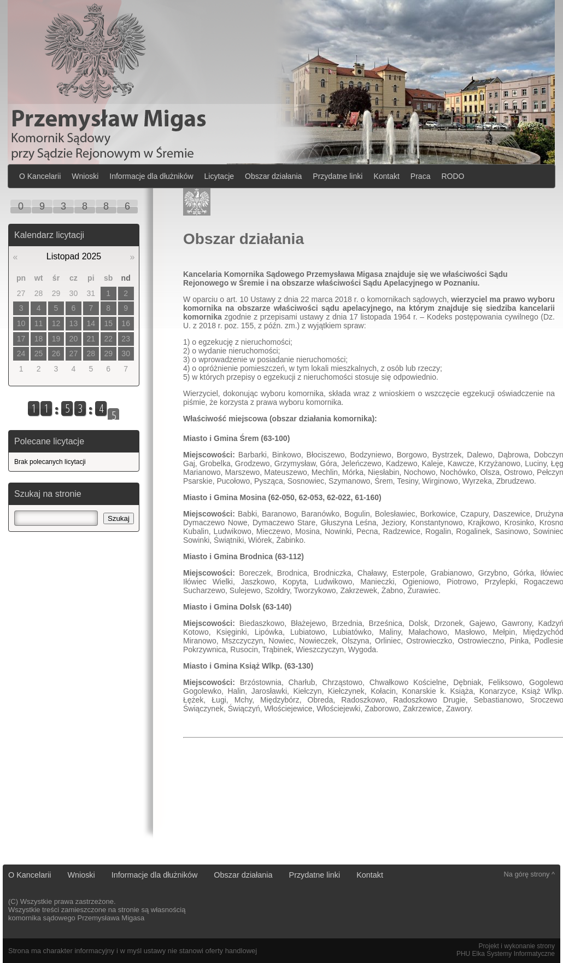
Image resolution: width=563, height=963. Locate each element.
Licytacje (219, 176)
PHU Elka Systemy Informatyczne (505, 954)
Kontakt (386, 176)
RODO (452, 176)
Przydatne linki (337, 176)
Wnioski (85, 176)
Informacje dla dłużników (151, 176)
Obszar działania (273, 176)
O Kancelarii (40, 176)
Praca (420, 176)
